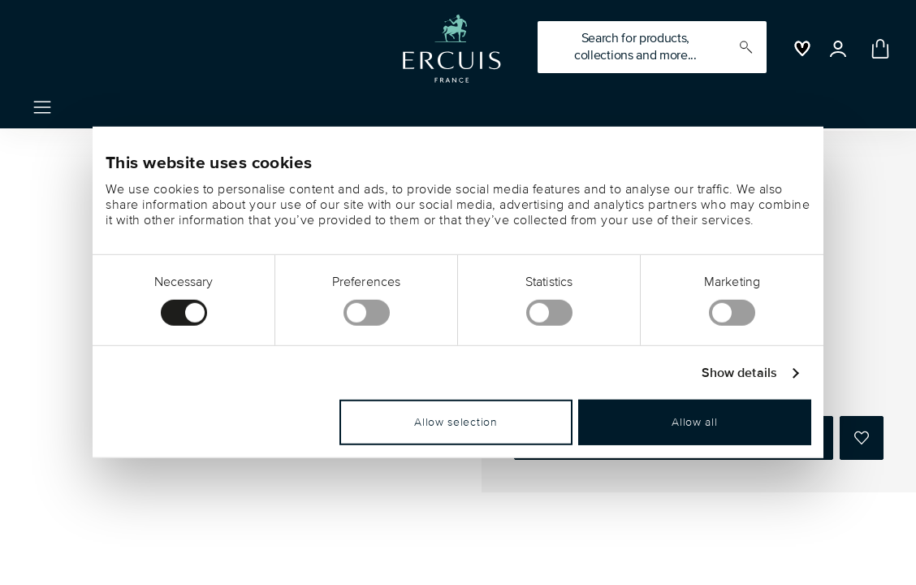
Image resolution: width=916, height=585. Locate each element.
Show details (739, 373)
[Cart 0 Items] (877, 48)
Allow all (694, 422)
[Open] (838, 48)
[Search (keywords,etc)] (652, 47)
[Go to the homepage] (451, 48)
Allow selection (456, 422)
